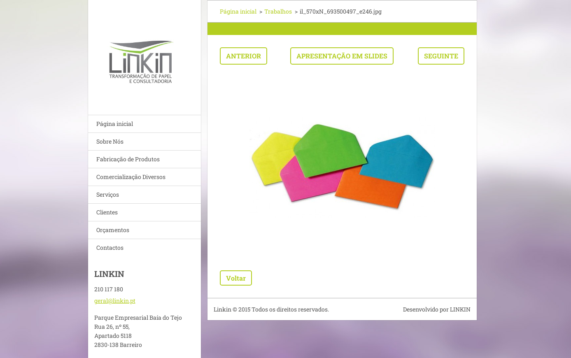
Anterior (243, 55)
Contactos (110, 247)
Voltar (236, 278)
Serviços (107, 194)
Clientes (107, 212)
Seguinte (441, 55)
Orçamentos (112, 230)
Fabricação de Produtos (128, 159)
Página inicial (114, 124)
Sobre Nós (110, 141)
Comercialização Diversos (130, 177)
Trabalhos (278, 11)
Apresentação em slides (341, 55)
